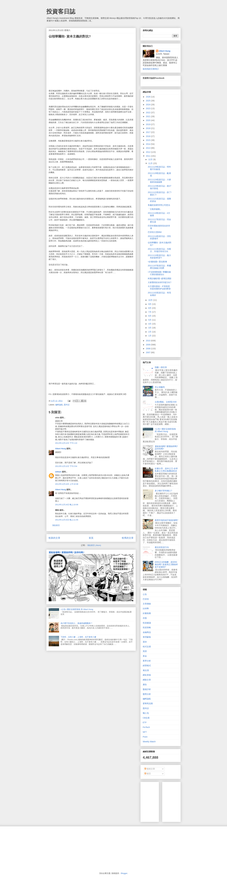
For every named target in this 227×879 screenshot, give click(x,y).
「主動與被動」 (155, 209)
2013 (148, 148)
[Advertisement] (186, 801)
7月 (150, 312)
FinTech (146, 727)
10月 (150, 300)
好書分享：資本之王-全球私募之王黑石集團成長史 (166, 469)
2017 (148, 132)
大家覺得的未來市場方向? (159, 282)
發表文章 (149, 769)
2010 (148, 340)
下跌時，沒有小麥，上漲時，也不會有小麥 (78, 637)
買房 (145, 651)
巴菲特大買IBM (155, 232)
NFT (145, 732)
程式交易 (147, 646)
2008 (148, 348)
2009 (148, 344)
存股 (145, 618)
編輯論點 (59, 405)
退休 (145, 642)
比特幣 (146, 608)
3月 (150, 328)
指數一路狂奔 (161, 367)
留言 (147, 773)
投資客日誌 (60, 11)
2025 (148, 100)
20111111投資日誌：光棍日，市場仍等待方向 (159, 250)
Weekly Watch (149, 741)
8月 (150, 308)
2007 (148, 352)
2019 (148, 124)
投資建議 (147, 623)
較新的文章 (54, 538)
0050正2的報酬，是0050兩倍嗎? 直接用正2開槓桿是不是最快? (166, 564)
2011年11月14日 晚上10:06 (66, 505)
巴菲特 (146, 599)
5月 (150, 320)
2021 (148, 116)
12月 (150, 159)
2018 (148, 128)
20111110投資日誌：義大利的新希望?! (159, 256)
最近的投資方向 (162, 547)
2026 (148, 97)
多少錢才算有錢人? (163, 490)
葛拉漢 (146, 670)
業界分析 (147, 661)
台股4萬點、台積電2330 (166, 402)
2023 (148, 108)
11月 (150, 163)
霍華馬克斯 (148, 703)
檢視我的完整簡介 (151, 69)
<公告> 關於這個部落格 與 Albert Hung (77, 609)
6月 (150, 316)
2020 (148, 120)
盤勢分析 (147, 694)
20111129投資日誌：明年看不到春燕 (159, 168)
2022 (148, 112)
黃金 (145, 656)
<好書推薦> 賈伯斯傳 (157, 262)
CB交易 (146, 718)
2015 (148, 140)
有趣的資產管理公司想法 (159, 205)
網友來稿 (147, 675)
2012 (148, 152)
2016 (148, 136)
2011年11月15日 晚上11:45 (66, 520)
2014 (148, 144)
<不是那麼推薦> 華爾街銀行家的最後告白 (159, 273)
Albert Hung (60, 448)
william (58, 472)
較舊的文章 (127, 538)
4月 (150, 324)
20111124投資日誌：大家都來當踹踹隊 (159, 180)
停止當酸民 (160, 387)
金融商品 (147, 632)
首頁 (91, 538)
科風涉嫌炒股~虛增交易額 (159, 278)
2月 (150, 332)
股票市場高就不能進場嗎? (166, 520)
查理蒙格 (147, 637)
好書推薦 (147, 613)
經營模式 (147, 665)
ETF (145, 722)
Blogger (124, 873)
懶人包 (146, 713)
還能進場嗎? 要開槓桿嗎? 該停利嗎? (66, 552)
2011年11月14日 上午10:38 (66, 484)
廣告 (145, 684)
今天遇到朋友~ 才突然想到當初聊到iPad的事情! (159, 287)
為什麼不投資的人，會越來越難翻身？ (77, 623)
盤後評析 (147, 689)
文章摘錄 (147, 604)
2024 (148, 104)
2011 (148, 156)
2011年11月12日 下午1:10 (66, 443)
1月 (150, 336)
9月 (150, 304)
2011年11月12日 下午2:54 (66, 466)
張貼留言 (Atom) (94, 545)
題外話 (66, 405)
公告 (145, 594)
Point (145, 737)
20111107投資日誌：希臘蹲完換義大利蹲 (159, 266)
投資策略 (147, 627)
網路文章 (147, 680)
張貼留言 (56, 525)
